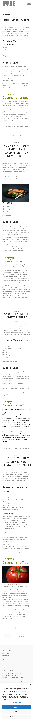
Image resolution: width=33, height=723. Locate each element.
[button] (30, 685)
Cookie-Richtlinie (10, 720)
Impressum (24, 720)
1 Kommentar (15, 448)
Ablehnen (16, 712)
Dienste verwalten (16, 702)
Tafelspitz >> (26, 126)
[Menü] (28, 3)
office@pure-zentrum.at (8, 660)
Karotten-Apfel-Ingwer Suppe (17, 315)
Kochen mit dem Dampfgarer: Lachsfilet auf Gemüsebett (16, 151)
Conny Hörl (21, 135)
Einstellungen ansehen (16, 717)
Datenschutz (18, 720)
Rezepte (16, 17)
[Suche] (24, 3)
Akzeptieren (16, 707)
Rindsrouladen (16, 20)
